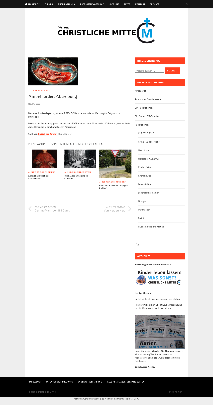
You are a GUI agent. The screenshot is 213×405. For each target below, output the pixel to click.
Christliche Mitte (46, 392)
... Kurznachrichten (42, 172)
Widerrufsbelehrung (90, 382)
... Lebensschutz (39, 90)
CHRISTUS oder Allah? (149, 141)
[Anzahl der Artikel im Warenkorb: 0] (137, 244)
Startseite (32, 4)
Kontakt (140, 4)
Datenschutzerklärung (59, 382)
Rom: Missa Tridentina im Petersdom (76, 177)
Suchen (172, 70)
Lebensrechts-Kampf (148, 192)
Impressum (34, 382)
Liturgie (142, 201)
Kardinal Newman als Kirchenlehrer (38, 177)
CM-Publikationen (144, 107)
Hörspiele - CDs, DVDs (148, 158)
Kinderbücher (145, 167)
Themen (49, 4)
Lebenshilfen (144, 184)
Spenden (155, 4)
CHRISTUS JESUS (146, 133)
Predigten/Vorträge (92, 4)
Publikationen (66, 4)
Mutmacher (144, 209)
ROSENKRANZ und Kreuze (151, 226)
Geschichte (143, 150)
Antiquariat (140, 90)
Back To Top (177, 392)
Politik (141, 218)
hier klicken (174, 298)
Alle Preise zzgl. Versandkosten (126, 382)
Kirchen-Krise (144, 175)
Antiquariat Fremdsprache (148, 99)
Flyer (127, 4)
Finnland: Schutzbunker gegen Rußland (113, 187)
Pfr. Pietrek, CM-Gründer (147, 116)
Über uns (114, 4)
